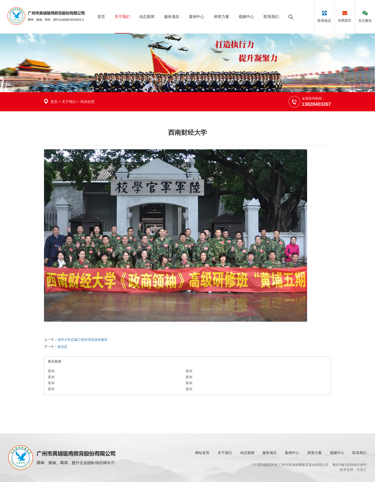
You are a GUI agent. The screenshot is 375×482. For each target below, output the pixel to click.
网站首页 (202, 453)
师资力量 (221, 17)
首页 (101, 17)
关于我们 (122, 17)
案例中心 (196, 17)
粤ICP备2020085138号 (349, 465)
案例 (51, 371)
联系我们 (271, 17)
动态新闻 (146, 17)
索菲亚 (62, 347)
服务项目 (171, 17)
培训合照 (87, 102)
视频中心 (246, 17)
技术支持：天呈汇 (353, 469)
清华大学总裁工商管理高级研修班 (82, 340)
